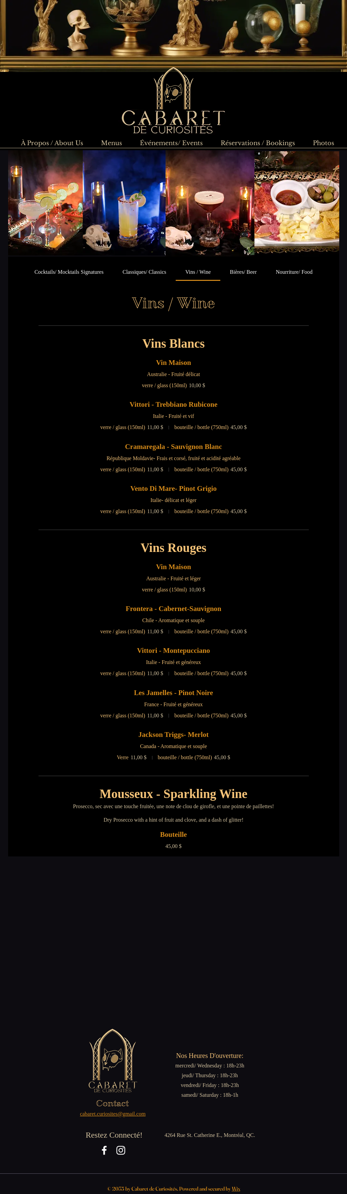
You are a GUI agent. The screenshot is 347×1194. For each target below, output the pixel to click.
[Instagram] (121, 1150)
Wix (236, 1188)
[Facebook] (104, 1150)
